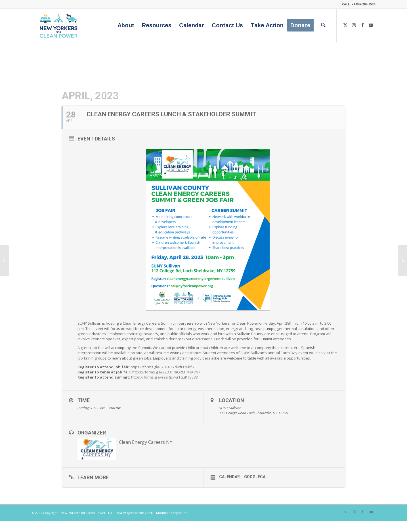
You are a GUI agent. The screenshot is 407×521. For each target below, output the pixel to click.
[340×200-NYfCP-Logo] (60, 25)
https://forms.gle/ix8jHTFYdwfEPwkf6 (162, 366)
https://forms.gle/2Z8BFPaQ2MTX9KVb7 (165, 372)
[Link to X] (345, 25)
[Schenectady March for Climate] (4, 260)
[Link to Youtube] (371, 25)
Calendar (229, 476)
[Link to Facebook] (362, 25)
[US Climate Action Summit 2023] (402, 260)
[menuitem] (126, 25)
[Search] (323, 25)
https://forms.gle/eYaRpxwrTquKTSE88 (164, 377)
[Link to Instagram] (354, 25)
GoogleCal (256, 476)
